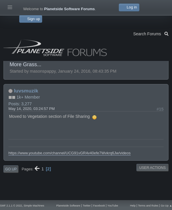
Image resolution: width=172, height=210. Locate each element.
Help (133, 205)
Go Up (11, 169)
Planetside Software (68, 205)
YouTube (112, 205)
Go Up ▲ (166, 205)
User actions (152, 168)
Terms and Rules (148, 205)
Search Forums (151, 33)
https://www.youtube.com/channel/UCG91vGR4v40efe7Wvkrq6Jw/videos (69, 153)
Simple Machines (34, 205)
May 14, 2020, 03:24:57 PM (31, 108)
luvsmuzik (26, 91)
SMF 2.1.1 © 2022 (11, 205)
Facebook (99, 205)
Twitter (87, 205)
